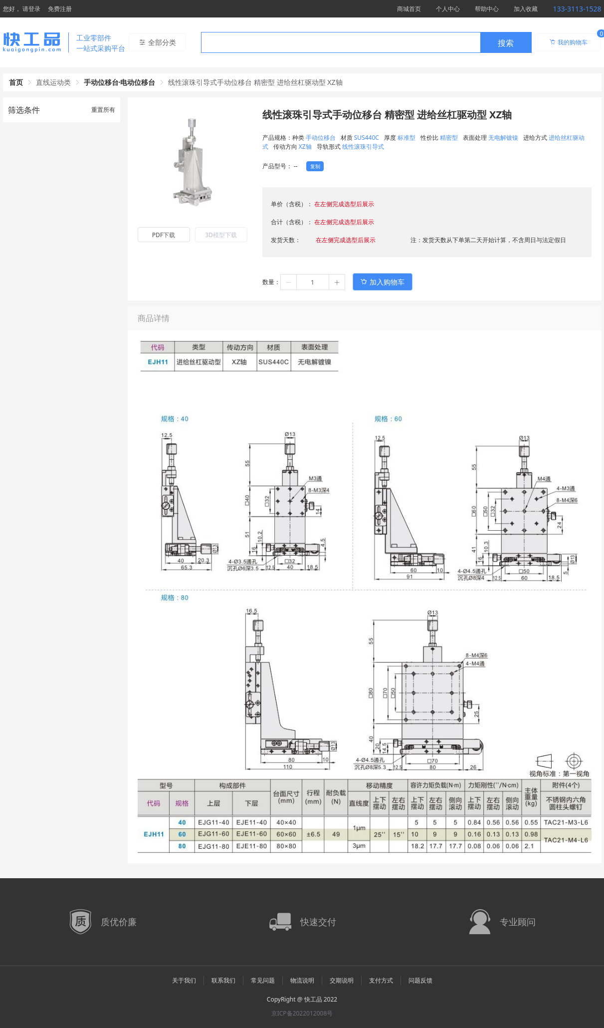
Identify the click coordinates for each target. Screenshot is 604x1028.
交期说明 (342, 980)
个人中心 (448, 8)
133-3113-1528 (577, 8)
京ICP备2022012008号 (302, 1013)
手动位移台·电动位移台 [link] (120, 82)
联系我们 (223, 980)
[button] (289, 282)
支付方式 (381, 980)
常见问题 (263, 980)
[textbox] (340, 42)
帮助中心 (487, 8)
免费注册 (60, 8)
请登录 (31, 8)
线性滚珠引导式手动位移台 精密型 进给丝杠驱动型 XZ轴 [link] (255, 82)
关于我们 (184, 980)
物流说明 (302, 980)
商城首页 (409, 8)
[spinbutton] (312, 282)
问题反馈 (420, 980)
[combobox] (366, 42)
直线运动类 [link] (53, 82)
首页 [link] (16, 82)
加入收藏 (526, 8)
